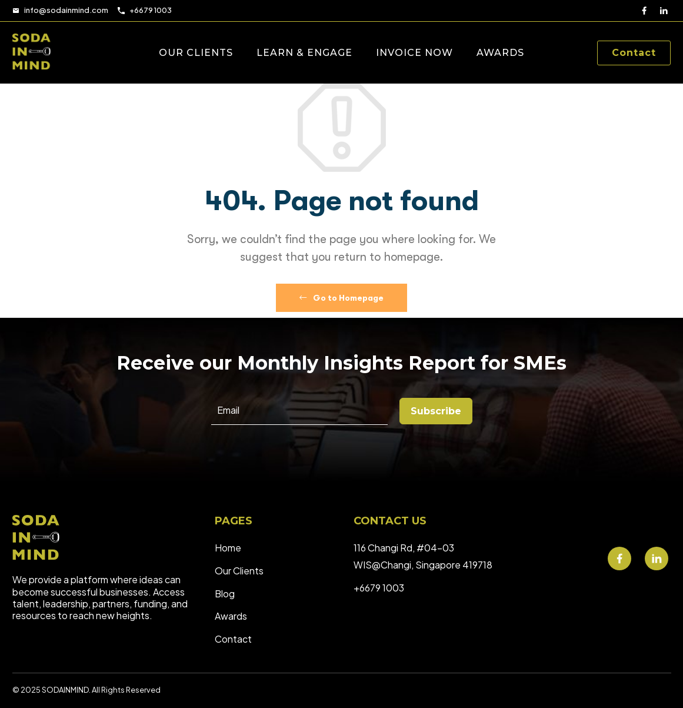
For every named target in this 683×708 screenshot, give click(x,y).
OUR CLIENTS (196, 52)
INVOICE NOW (414, 52)
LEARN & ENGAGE (304, 52)
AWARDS (500, 52)
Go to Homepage (341, 298)
